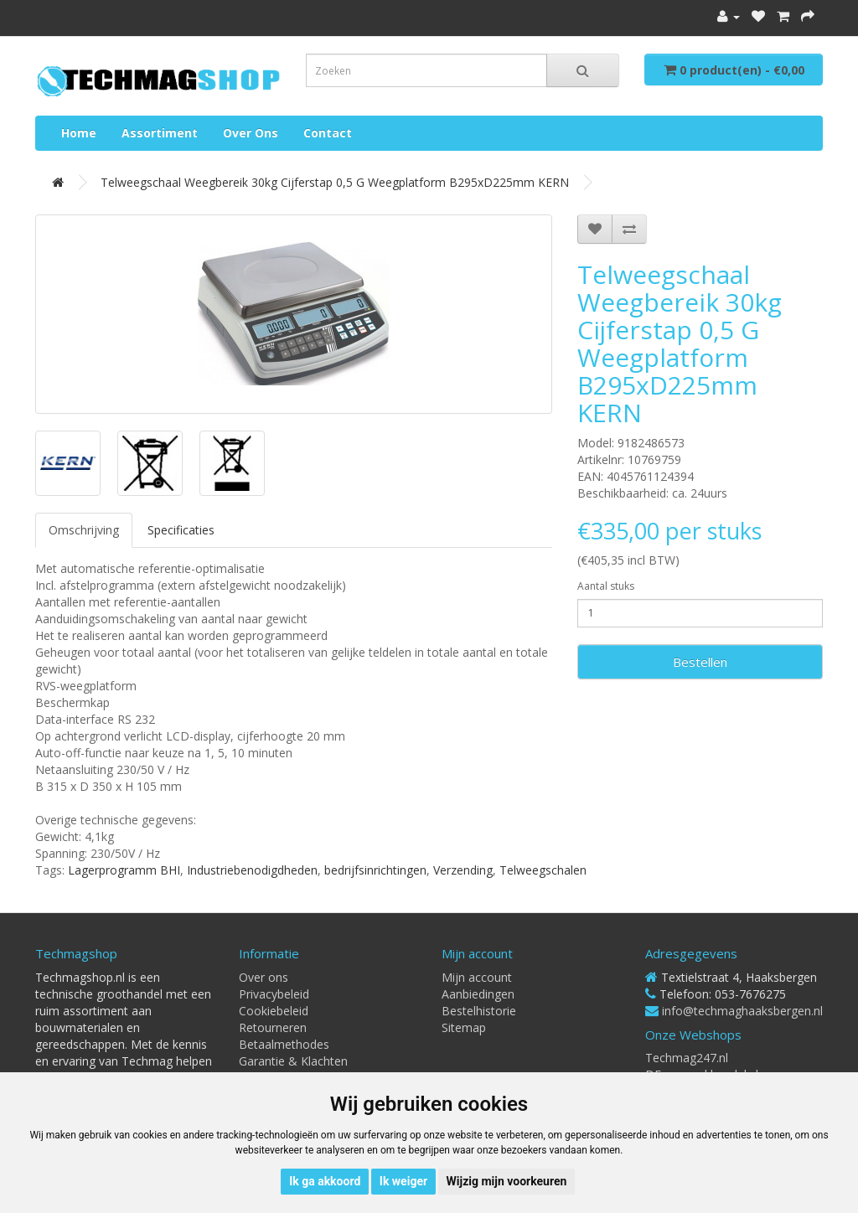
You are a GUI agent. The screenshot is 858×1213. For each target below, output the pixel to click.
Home (78, 133)
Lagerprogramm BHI (124, 870)
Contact (327, 133)
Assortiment (159, 133)
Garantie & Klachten (293, 1061)
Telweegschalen (543, 870)
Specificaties (180, 530)
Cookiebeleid (273, 1011)
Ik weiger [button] (403, 1181)
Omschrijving (84, 530)
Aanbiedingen (478, 994)
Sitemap (464, 1027)
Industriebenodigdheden (252, 870)
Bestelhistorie (479, 1011)
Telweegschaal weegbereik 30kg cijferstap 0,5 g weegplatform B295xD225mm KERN (335, 182)
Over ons (250, 133)
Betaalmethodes (284, 1044)
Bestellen (700, 661)
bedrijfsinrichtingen (375, 870)
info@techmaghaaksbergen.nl (742, 1011)
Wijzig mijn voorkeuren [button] (507, 1181)
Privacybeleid (274, 994)
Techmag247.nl (686, 1058)
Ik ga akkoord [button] (324, 1181)
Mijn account (477, 977)
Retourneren (273, 1027)
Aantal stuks (605, 586)
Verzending (463, 870)
